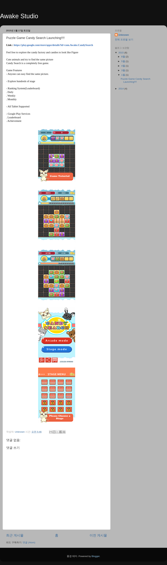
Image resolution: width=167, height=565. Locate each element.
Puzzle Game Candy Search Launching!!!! (135, 80)
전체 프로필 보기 (124, 39)
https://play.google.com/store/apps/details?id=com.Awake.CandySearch (53, 45)
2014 (121, 88)
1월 (123, 75)
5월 (123, 61)
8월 (123, 56)
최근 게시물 (14, 535)
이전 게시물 (98, 535)
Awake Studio (19, 16)
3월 (123, 70)
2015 (121, 52)
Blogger (96, 556)
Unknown (123, 35)
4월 (123, 66)
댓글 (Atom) (29, 542)
